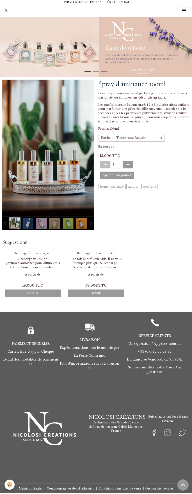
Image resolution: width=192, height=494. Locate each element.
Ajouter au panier (117, 175)
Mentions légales (31, 488)
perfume (149, 186)
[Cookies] (10, 485)
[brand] (7, 10)
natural (133, 186)
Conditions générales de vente (119, 488)
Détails (32, 293)
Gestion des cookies (159, 488)
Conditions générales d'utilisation (70, 488)
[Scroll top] (183, 485)
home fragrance (112, 186)
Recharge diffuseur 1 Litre (96, 253)
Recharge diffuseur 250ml (33, 253)
